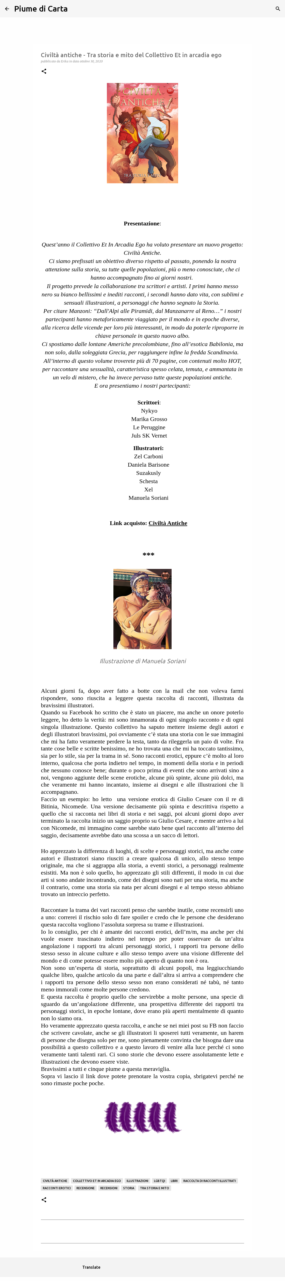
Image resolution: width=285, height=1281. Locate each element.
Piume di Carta (41, 8)
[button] (44, 71)
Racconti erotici (57, 1188)
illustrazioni (137, 1180)
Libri (174, 1180)
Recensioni (108, 1188)
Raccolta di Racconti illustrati (209, 1180)
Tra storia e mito (154, 1188)
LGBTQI (159, 1180)
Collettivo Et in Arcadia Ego (97, 1180)
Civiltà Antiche (55, 1180)
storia (128, 1188)
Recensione (86, 1188)
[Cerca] (75, 9)
